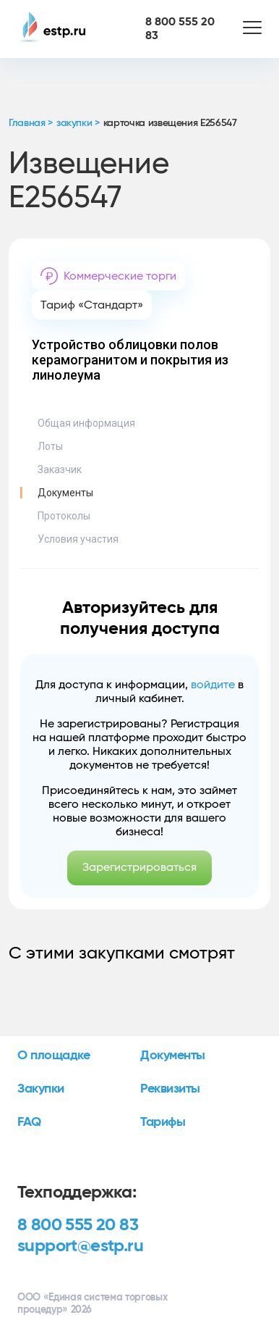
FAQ (29, 1122)
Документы (65, 492)
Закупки (40, 1088)
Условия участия (78, 539)
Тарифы (162, 1122)
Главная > (31, 123)
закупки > (78, 123)
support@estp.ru (80, 1246)
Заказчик (60, 469)
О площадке (53, 1055)
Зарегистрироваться (139, 867)
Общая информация (86, 423)
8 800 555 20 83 (77, 1225)
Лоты (50, 446)
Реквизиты (170, 1088)
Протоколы (64, 516)
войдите (213, 684)
